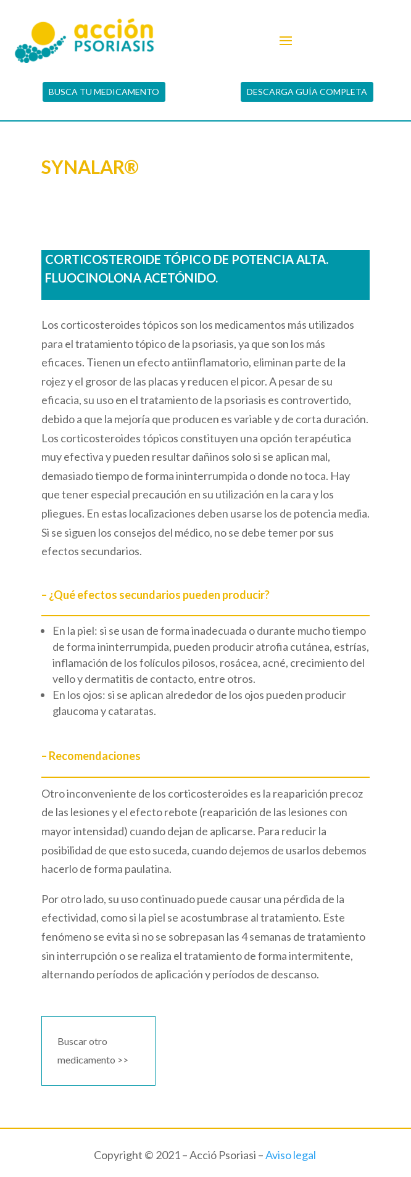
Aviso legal (290, 1155)
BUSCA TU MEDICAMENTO (104, 91)
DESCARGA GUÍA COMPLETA (307, 91)
